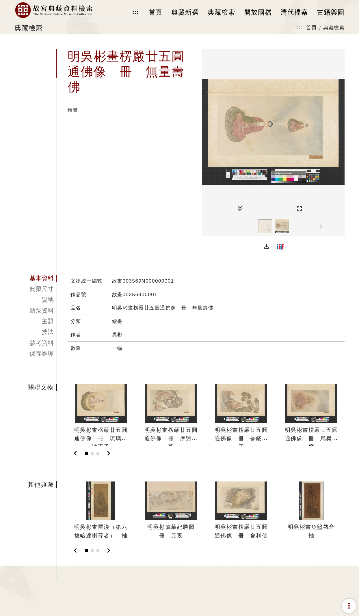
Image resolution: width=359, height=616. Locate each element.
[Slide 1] (86, 453)
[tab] (35, 278)
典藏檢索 (334, 27)
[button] (267, 246)
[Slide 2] (92, 453)
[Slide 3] (97, 453)
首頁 (311, 27)
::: (136, 12)
